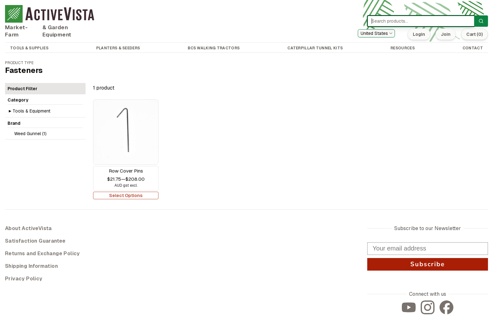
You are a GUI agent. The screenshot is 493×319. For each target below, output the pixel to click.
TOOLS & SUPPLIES (29, 48)
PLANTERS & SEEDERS (118, 48)
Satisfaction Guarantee (35, 241)
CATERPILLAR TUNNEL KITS (315, 48)
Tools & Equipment (31, 111)
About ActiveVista (28, 228)
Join (445, 34)
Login (418, 34)
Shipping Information (31, 266)
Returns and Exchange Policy (42, 253)
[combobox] (376, 33)
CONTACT (473, 48)
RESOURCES (403, 48)
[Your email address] (427, 248)
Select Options (125, 195)
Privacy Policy (23, 278)
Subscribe (427, 264)
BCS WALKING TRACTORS (214, 48)
